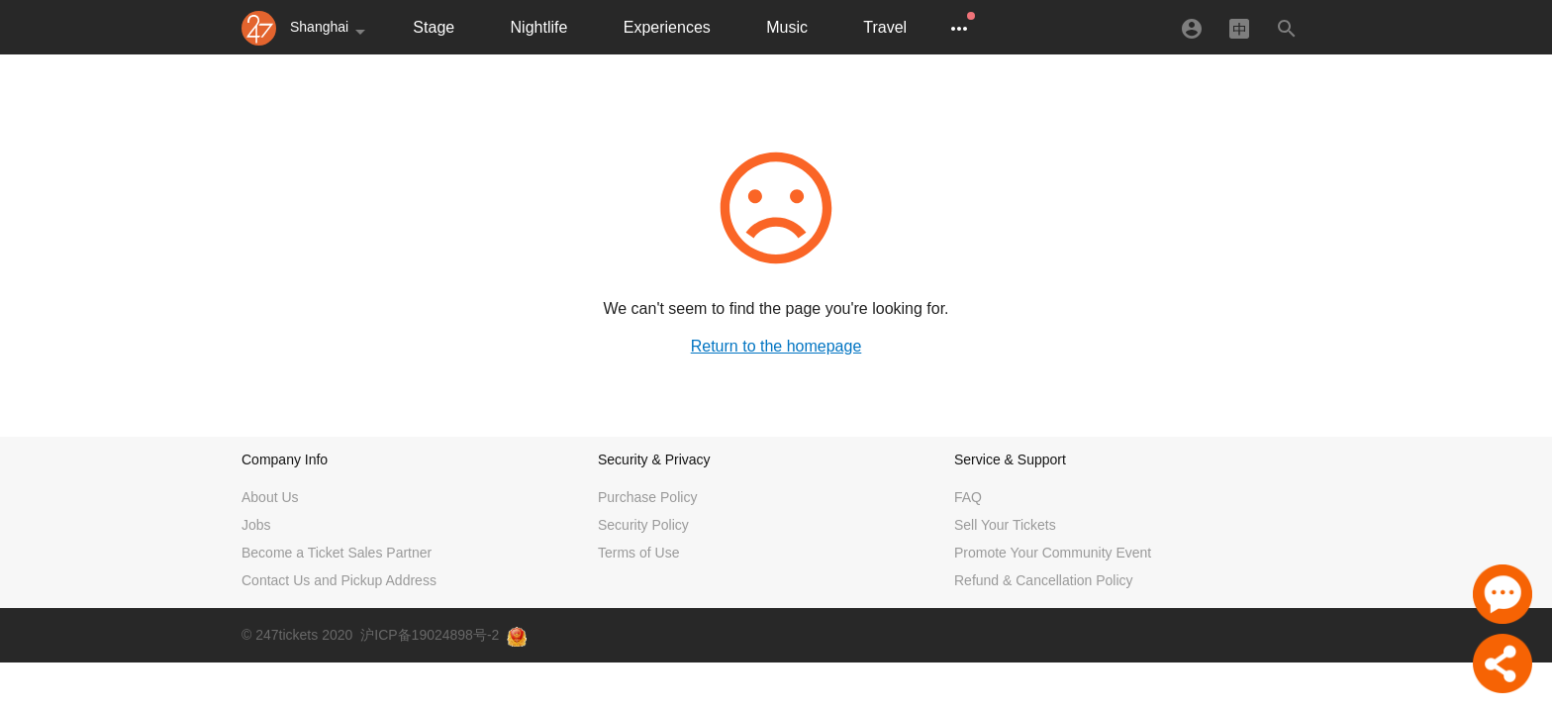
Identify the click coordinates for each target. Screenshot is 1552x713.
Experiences (667, 27)
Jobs (256, 525)
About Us (270, 497)
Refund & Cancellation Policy (1043, 580)
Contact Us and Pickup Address (339, 580)
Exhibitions (1001, 27)
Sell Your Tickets (1005, 525)
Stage (433, 27)
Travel (885, 27)
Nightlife (539, 27)
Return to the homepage (776, 346)
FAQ (968, 497)
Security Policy (643, 525)
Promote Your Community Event (1052, 552)
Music (787, 27)
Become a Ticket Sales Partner (337, 552)
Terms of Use (638, 552)
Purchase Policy (647, 497)
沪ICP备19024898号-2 (429, 635)
